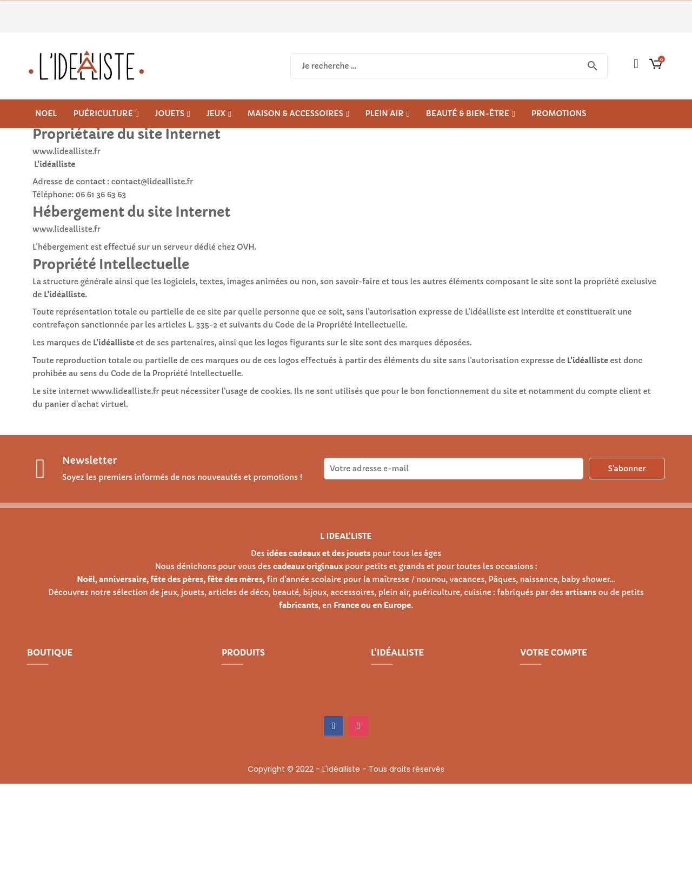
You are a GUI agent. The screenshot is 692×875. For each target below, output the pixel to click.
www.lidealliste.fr (125, 391)
